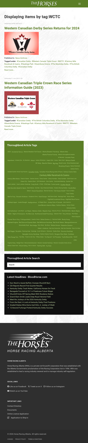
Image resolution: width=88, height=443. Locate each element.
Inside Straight (22, 202)
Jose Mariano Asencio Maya (46, 205)
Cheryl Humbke (52, 178)
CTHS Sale (47, 184)
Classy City (24, 181)
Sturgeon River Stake (61, 234)
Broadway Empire (64, 166)
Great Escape (43, 196)
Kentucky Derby (71, 208)
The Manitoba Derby (60, 64)
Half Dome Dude (52, 196)
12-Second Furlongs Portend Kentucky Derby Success (31, 308)
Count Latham (12, 184)
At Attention (26, 160)
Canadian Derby (24, 61)
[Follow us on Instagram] (54, 386)
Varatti (75, 237)
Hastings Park (27, 64)
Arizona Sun (18, 160)
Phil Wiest (75, 213)
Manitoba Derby (66, 211)
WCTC (61, 61)
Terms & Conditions (35, 439)
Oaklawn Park (58, 213)
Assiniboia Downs (43, 64)
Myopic (10, 213)
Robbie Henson (55, 225)
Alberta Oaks (64, 152)
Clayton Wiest (32, 181)
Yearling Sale (41, 246)
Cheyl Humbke (62, 178)
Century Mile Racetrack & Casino (49, 123)
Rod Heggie (11, 231)
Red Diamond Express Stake (27, 222)
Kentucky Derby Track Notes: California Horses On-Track (32, 288)
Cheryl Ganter (43, 178)
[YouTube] (17, 391)
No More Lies (30, 214)
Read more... (9, 70)
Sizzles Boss (56, 231)
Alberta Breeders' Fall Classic (32, 152)
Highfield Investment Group (56, 199)
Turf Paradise (57, 237)
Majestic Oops (47, 211)
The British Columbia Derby (44, 120)
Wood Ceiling (23, 246)
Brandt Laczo (62, 163)
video (75, 240)
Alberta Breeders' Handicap (50, 152)
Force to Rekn (70, 191)
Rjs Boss (47, 225)
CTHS (41, 184)
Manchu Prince (56, 211)
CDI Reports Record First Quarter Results (26, 286)
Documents (12, 410)
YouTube (48, 246)
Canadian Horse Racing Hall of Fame (51, 172)
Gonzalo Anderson (22, 196)
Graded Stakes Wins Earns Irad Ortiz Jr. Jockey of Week (32, 305)
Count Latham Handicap (23, 184)
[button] (79, 3)
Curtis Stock (65, 185)
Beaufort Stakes (47, 163)
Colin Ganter (49, 181)
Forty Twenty (70, 193)
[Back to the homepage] (43, 3)
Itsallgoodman (32, 202)
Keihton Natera (61, 205)
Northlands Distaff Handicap (44, 214)
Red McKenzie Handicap (44, 222)
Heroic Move (70, 196)
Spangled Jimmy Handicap (30, 234)
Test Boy (21, 237)
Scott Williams (41, 231)
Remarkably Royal (24, 225)
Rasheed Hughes (13, 222)
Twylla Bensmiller (67, 237)
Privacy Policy (20, 439)
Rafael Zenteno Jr (46, 219)
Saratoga (33, 231)
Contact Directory (14, 406)
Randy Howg (66, 219)
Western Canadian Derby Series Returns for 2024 (41, 28)
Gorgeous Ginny (33, 196)
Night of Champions (19, 214)
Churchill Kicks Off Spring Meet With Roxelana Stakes (31, 294)
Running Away (26, 231)
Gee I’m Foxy (11, 196)
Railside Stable (56, 219)
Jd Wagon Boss (42, 202)
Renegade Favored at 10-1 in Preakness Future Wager (31, 291)
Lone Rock (21, 211)
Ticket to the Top (30, 237)
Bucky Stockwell (75, 166)
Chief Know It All (71, 178)
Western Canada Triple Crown (45, 61)
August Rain (50, 160)
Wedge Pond (19, 243)
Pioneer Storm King (14, 219)
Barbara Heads (70, 160)
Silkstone (49, 231)
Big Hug (55, 163)
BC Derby (38, 163)
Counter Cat (69, 181)
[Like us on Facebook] (16, 386)
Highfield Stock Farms (72, 199)
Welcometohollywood (30, 243)
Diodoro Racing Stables (60, 188)
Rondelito (18, 231)
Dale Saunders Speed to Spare (17, 188)
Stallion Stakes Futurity (47, 234)
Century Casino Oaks (69, 172)
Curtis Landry (55, 184)
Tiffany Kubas (40, 237)
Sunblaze (71, 234)
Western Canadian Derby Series (63, 243)
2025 (9, 152)
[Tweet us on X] (35, 386)
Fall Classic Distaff (59, 191)
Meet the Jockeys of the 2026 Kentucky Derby (28, 299)
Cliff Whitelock (41, 181)
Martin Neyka (76, 211)
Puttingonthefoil (26, 219)
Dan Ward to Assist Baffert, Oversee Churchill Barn (30, 283)
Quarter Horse (36, 219)
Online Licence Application (18, 414)
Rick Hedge (33, 225)
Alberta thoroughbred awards (66, 154)
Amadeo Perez (69, 157)
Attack (33, 160)
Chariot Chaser (25, 178)
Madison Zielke (37, 211)
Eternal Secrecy (48, 191)
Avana (56, 160)
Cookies (10, 439)
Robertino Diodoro (66, 225)
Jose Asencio (67, 202)
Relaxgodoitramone (71, 222)
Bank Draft (62, 160)
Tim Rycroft (48, 237)
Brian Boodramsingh (73, 163)
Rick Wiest (41, 225)
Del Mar (37, 188)
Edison (29, 191)
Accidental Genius (17, 152)
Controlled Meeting (59, 181)
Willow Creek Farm (13, 245)
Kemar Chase (70, 205)
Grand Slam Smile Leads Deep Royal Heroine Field (30, 297)
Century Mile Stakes (14, 178)
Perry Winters (67, 214)
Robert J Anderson (43, 228)
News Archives (21, 58)
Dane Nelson (30, 188)
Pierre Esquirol (76, 216)
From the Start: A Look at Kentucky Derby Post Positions (32, 302)
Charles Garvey (34, 178)
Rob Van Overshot (66, 228)
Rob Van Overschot (54, 228)
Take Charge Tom (13, 237)
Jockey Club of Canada (55, 202)
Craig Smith (34, 184)
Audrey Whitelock (41, 160)
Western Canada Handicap (45, 243)
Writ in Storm (32, 245)
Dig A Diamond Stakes (47, 188)
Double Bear (72, 188)
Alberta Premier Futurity (49, 154)
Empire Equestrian (37, 191)
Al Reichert (61, 157)
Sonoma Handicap (67, 231)
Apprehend (11, 160)
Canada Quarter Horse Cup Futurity (18, 171)
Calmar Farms (75, 169)
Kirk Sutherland (12, 211)
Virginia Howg (11, 243)
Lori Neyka (28, 211)
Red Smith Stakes (58, 222)
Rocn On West (76, 228)
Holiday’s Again (12, 202)
